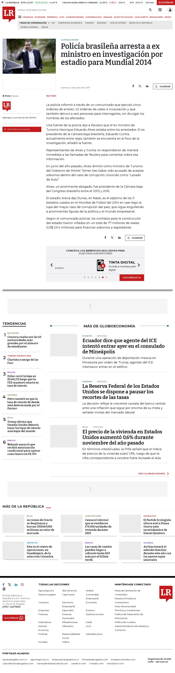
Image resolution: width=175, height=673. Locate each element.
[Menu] (20, 17)
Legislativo (149, 516)
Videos (66, 641)
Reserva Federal (29, 27)
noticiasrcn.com (115, 663)
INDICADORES (156, 17)
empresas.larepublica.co (65, 659)
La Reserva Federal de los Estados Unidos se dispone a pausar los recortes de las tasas (120, 391)
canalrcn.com (78, 663)
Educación (13, 333)
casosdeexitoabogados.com (17, 663)
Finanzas (43, 614)
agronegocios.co (39, 659)
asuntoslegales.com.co (14, 659)
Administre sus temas (17, 129)
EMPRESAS (52, 17)
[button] (50, 265)
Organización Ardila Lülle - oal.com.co (159, 660)
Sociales (43, 641)
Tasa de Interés (118, 23)
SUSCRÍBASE (165, 2)
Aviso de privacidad (125, 606)
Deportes (32, 542)
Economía (91, 602)
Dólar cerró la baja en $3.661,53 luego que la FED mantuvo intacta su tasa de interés (23, 380)
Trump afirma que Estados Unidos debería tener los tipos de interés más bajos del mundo (23, 426)
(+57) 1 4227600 (11, 606)
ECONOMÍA (40, 17)
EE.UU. (10, 417)
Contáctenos (122, 602)
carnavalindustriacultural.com (52, 663)
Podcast (42, 633)
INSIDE (168, 17)
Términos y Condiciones (127, 610)
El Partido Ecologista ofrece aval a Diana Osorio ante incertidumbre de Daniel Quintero (157, 526)
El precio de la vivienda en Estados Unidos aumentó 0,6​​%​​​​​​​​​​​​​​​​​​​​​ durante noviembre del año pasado (122, 437)
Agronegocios (46, 590)
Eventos (90, 610)
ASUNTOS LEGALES (123, 17)
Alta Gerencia (69, 590)
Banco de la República (140, 23)
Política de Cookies (125, 621)
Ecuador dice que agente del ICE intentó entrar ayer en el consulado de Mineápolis (123, 345)
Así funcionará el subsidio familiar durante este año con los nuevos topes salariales (157, 553)
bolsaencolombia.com (123, 659)
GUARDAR (162, 86)
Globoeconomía (94, 614)
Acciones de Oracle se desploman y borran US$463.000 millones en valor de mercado (40, 526)
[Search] (150, 10)
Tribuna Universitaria (19, 355)
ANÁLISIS (107, 17)
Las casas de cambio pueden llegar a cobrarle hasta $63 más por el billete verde (98, 553)
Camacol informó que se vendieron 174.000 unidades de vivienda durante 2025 (98, 526)
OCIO (61, 17)
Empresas (43, 610)
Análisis (89, 590)
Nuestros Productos (125, 598)
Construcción (93, 516)
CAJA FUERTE (141, 17)
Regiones (101, 23)
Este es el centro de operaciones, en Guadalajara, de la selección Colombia (40, 551)
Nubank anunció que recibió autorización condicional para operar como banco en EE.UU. (23, 449)
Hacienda (12, 395)
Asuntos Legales (47, 594)
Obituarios (67, 625)
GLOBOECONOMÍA (75, 17)
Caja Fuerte (68, 594)
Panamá (89, 23)
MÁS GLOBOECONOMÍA (151, 473)
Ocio (88, 625)
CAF (53, 23)
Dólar (45, 27)
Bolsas (11, 372)
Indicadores (44, 621)
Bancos (11, 440)
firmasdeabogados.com (95, 659)
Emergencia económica (70, 23)
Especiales (68, 610)
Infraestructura (69, 621)
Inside (89, 621)
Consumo (43, 602)
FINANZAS (28, 17)
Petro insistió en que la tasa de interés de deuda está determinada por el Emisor (23, 403)
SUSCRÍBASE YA (132, 277)
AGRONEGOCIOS (93, 17)
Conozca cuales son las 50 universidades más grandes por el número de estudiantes (24, 341)
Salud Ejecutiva (94, 633)
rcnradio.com (96, 663)
